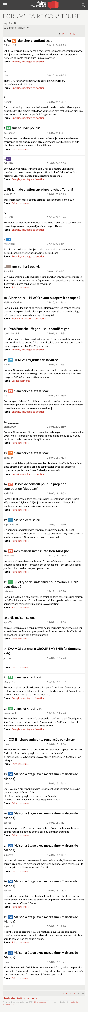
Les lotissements (21, 381)
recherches (75, 1002)
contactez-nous (8, 1005)
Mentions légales (40, 1002)
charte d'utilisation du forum (20, 998)
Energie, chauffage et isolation (28, 62)
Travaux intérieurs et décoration (29, 319)
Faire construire (20, 149)
